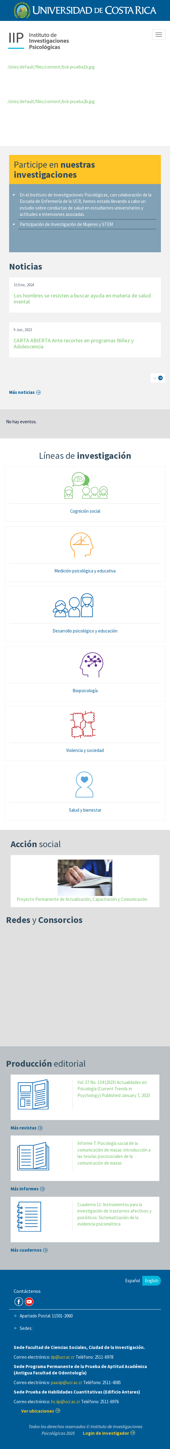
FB (18, 1301)
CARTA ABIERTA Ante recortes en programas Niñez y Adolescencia (74, 343)
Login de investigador (106, 1433)
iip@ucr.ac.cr (63, 1357)
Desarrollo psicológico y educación (85, 631)
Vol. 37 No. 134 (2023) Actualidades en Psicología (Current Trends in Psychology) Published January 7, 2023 (113, 1088)
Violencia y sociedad (85, 750)
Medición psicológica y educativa (85, 571)
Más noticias (22, 392)
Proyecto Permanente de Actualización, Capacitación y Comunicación (82, 899)
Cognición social (85, 511)
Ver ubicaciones (37, 1411)
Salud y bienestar (85, 810)
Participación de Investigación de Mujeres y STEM (66, 224)
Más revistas (23, 1128)
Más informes (25, 1189)
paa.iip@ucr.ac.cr (66, 1382)
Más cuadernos (26, 1250)
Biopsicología (85, 690)
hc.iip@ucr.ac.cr (65, 1401)
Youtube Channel (29, 1301)
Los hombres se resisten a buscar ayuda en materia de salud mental (82, 298)
